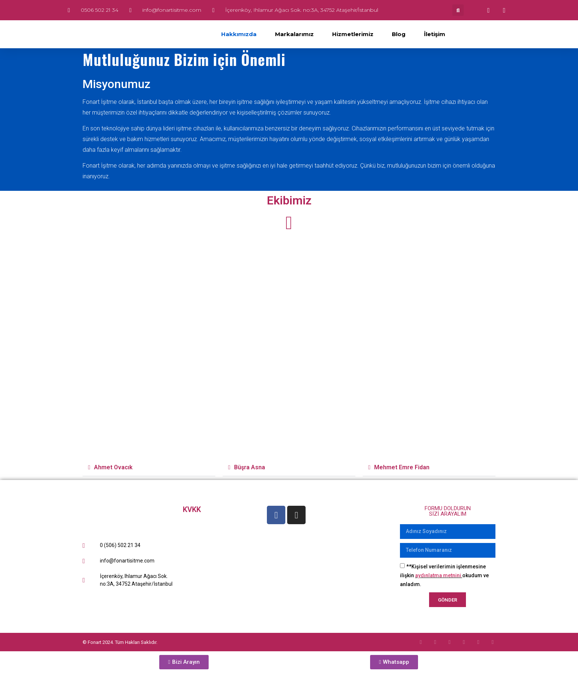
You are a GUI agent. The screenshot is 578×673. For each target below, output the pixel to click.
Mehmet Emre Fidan (401, 467)
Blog (398, 34)
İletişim (434, 34)
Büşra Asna (249, 467)
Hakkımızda (239, 34)
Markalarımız (294, 34)
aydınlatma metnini (438, 575)
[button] (458, 10)
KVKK (192, 509)
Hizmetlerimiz (352, 34)
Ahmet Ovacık (113, 467)
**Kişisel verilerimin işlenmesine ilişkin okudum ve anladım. (444, 575)
